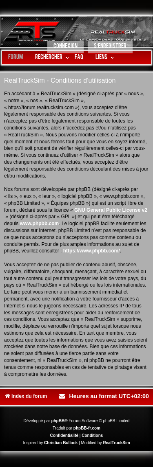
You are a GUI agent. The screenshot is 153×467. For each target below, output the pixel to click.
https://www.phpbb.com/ (91, 251)
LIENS (101, 57)
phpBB (57, 421)
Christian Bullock (61, 443)
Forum (15, 57)
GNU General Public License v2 (110, 210)
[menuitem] (65, 47)
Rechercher (48, 57)
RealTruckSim (116, 443)
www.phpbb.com (39, 223)
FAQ (79, 57)
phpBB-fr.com (86, 428)
